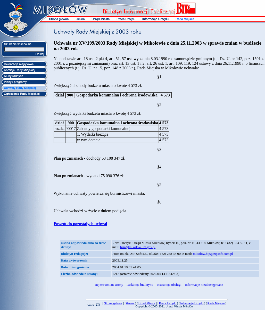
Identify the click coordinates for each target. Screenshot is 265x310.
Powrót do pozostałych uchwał (80, 224)
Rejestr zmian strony (109, 285)
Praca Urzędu (167, 303)
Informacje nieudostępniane (204, 285)
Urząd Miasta (146, 303)
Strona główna (113, 303)
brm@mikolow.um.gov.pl (137, 247)
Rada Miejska (216, 303)
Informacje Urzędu (192, 303)
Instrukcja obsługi (169, 285)
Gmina (130, 303)
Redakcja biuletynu (140, 285)
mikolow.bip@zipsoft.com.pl (213, 254)
